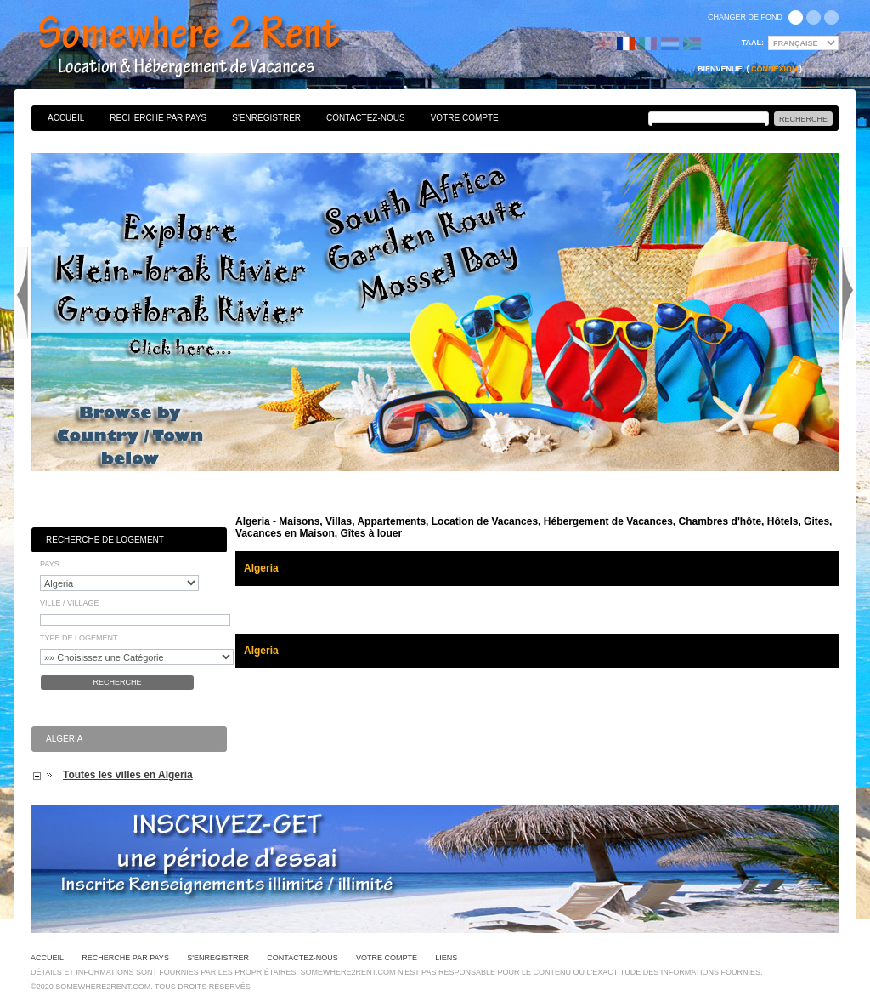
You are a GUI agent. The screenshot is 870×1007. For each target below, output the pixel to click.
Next (848, 293)
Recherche (117, 682)
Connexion (774, 69)
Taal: (753, 42)
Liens (446, 957)
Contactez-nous (365, 117)
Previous (22, 293)
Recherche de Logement (105, 539)
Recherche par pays (158, 117)
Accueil (66, 117)
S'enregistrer (266, 117)
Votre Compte (465, 117)
